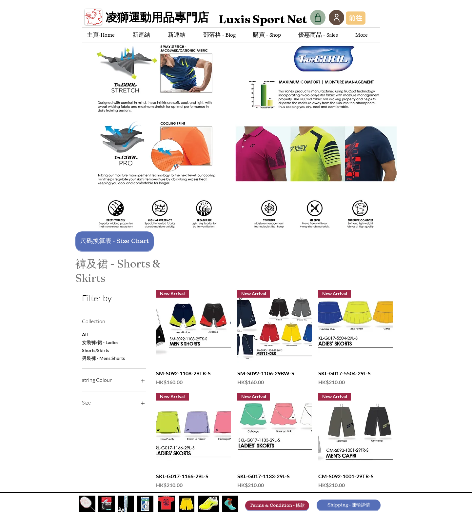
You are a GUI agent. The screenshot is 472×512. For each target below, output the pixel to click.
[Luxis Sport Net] (263, 19)
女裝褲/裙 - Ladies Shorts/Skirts (100, 346)
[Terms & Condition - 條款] (277, 505)
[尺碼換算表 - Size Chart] (114, 241)
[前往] (355, 18)
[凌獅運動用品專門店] (160, 19)
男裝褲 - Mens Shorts (103, 357)
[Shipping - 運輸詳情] (349, 505)
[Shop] (317, 17)
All (85, 334)
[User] (336, 17)
